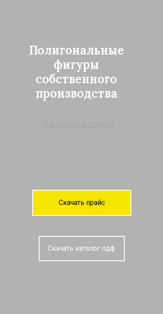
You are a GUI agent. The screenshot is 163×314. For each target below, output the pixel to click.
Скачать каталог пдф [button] (81, 248)
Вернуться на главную (79, 123)
